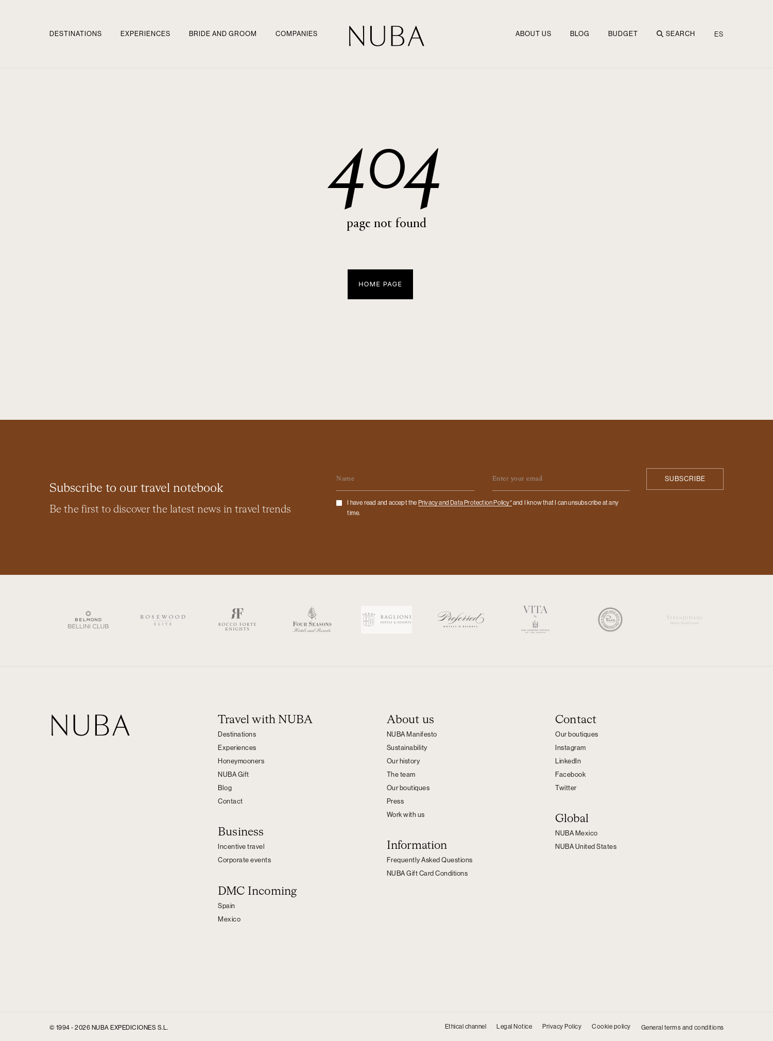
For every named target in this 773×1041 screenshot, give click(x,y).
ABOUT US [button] (534, 33)
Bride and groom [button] (223, 33)
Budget (623, 33)
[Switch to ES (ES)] (716, 34)
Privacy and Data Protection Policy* (465, 501)
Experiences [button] (145, 33)
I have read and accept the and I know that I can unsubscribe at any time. (483, 506)
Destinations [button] (75, 33)
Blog (580, 33)
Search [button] (676, 33)
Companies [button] (297, 33)
